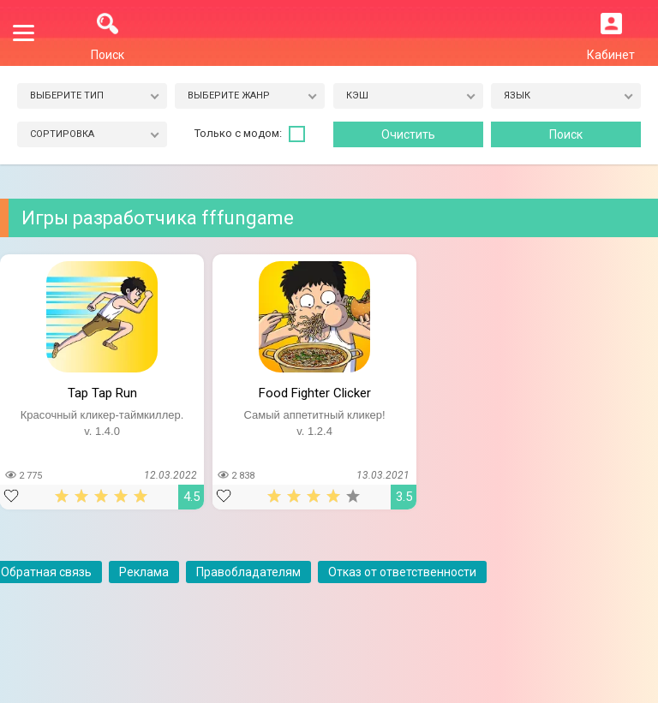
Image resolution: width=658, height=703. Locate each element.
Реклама (144, 572)
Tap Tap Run (102, 393)
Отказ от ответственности (402, 572)
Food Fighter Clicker (315, 393)
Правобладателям (248, 572)
